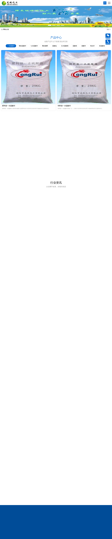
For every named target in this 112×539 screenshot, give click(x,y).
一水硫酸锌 (10, 46)
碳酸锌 (84, 46)
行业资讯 (56, 182)
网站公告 (6, 29)
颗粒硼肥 (45, 46)
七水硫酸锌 (34, 46)
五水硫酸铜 (64, 46)
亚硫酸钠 (102, 46)
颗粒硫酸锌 (22, 46)
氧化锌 (92, 46)
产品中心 (56, 37)
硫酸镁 (75, 46)
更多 (109, 29)
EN (105, 3)
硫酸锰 (54, 46)
